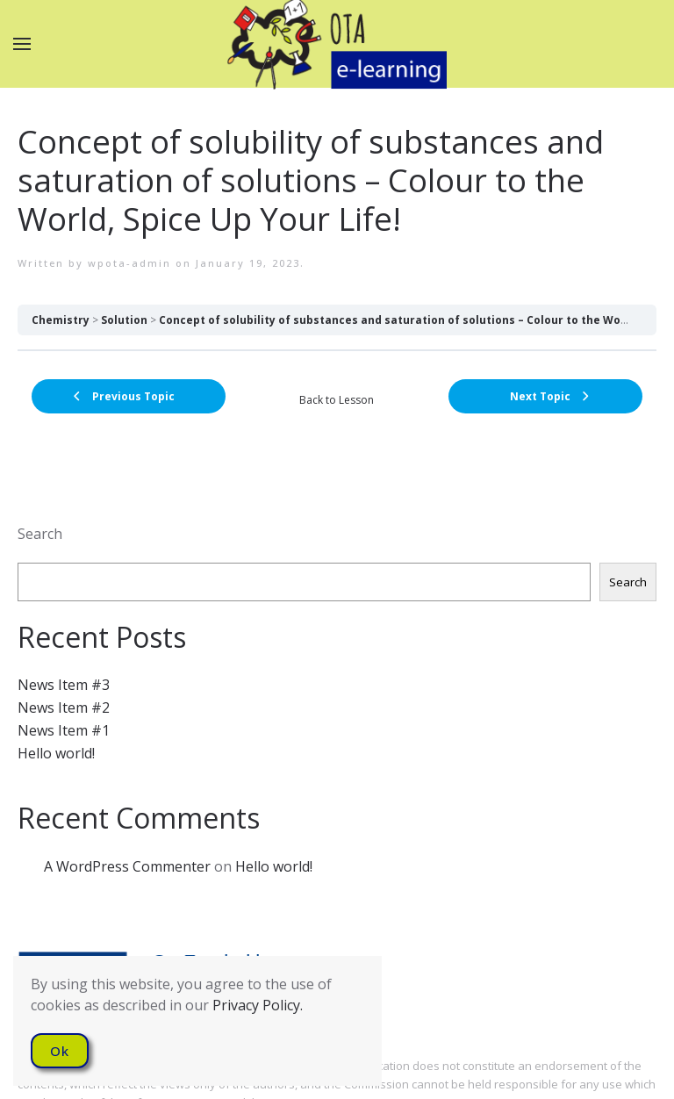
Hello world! (56, 753)
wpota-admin (129, 262)
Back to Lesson (336, 399)
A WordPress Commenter (127, 866)
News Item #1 (64, 730)
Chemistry (61, 319)
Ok (59, 1050)
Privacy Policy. (257, 1005)
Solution (124, 319)
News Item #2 (64, 707)
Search (40, 533)
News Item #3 (64, 684)
